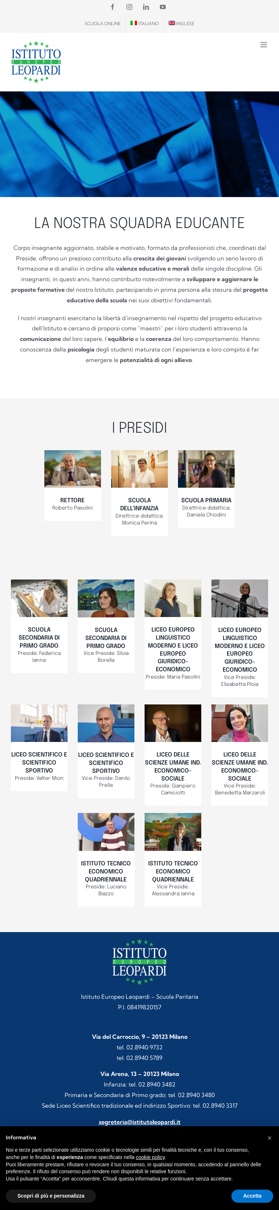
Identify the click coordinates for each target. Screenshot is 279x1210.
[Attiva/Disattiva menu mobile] (264, 44)
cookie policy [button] (150, 1157)
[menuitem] (144, 23)
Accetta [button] (252, 1196)
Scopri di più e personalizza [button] (50, 1196)
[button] (269, 1138)
